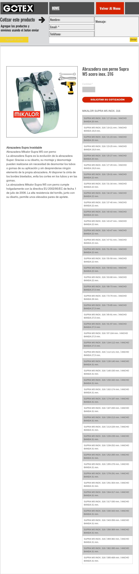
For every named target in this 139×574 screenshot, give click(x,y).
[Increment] (93, 89)
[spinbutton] (89, 89)
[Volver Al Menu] (110, 8)
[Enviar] (133, 39)
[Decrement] (85, 89)
